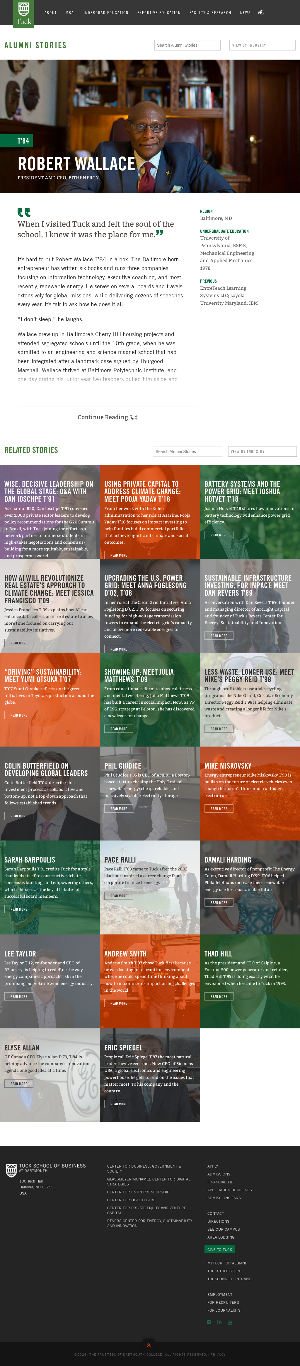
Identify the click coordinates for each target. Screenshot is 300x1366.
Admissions (218, 1174)
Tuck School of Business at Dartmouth (23, 14)
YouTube (230, 1322)
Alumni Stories (35, 45)
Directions (218, 1221)
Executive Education (159, 12)
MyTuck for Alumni (226, 1263)
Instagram (209, 1322)
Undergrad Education (106, 12)
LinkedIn (219, 1322)
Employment (219, 1294)
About (51, 12)
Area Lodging (221, 1237)
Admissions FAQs (224, 1197)
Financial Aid (220, 1182)
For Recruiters (223, 1302)
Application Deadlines (229, 1190)
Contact (215, 1213)
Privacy (218, 1354)
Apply (212, 1166)
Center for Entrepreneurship (138, 1192)
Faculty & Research (210, 12)
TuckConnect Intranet (230, 1278)
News (245, 12)
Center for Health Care (131, 1199)
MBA (70, 12)
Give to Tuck (219, 1249)
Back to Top (150, 1344)
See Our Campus (223, 1229)
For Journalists (224, 1310)
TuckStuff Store (224, 1271)
